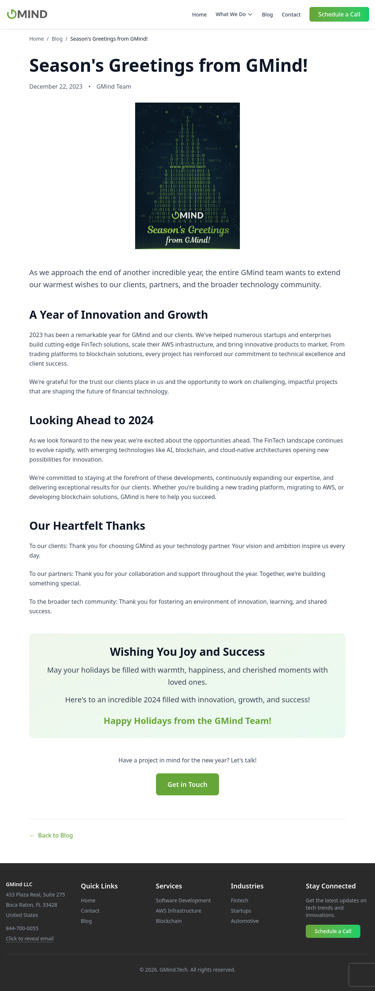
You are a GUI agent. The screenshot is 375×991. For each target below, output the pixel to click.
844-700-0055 (22, 928)
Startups (241, 910)
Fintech (239, 900)
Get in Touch (188, 784)
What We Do (234, 14)
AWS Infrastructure (178, 910)
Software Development (183, 900)
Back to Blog (51, 835)
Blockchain (169, 920)
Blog (267, 14)
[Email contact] (29, 938)
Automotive (245, 920)
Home (199, 14)
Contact (291, 14)
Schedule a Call (339, 14)
